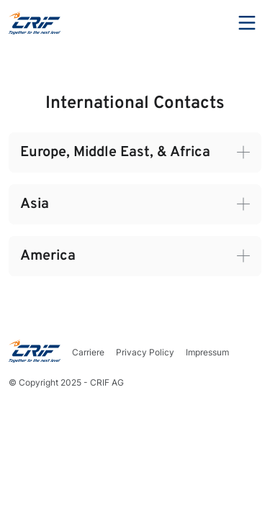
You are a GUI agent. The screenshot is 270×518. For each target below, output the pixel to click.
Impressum (207, 352)
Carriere (88, 352)
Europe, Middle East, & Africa (115, 152)
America (48, 256)
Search (207, 23)
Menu (247, 23)
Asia (34, 204)
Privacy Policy (145, 352)
